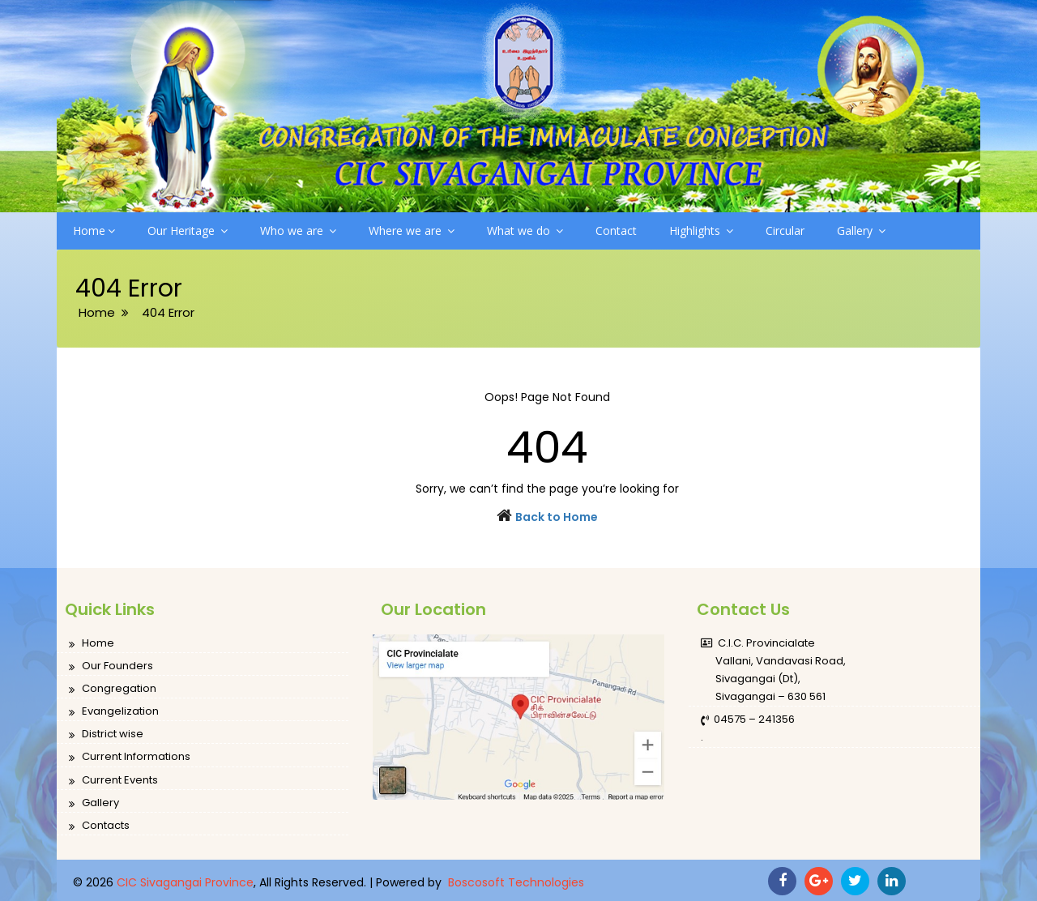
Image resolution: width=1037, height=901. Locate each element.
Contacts (99, 826)
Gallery (861, 230)
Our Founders (111, 666)
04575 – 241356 (748, 719)
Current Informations (129, 757)
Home (94, 230)
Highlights (701, 230)
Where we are (411, 230)
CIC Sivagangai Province (185, 882)
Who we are (298, 230)
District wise (106, 734)
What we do (525, 230)
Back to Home (556, 517)
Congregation (112, 689)
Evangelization (114, 711)
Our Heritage (187, 230)
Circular (785, 230)
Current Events (113, 780)
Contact (616, 230)
